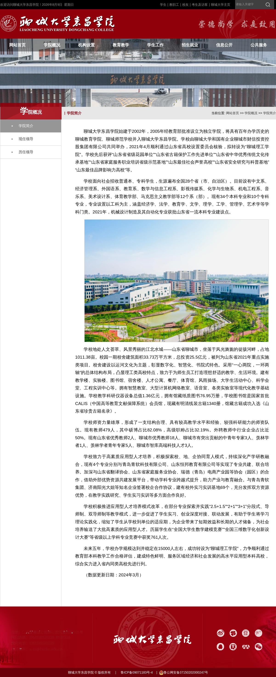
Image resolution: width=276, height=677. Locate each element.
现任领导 (26, 139)
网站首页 (17, 45)
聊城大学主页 (220, 4)
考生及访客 (200, 4)
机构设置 (86, 45)
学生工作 (155, 45)
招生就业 (190, 45)
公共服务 (258, 45)
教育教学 (121, 45)
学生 (163, 4)
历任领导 (26, 152)
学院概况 (52, 45)
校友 (185, 4)
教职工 (174, 4)
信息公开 (224, 45)
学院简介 (269, 113)
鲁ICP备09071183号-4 (136, 672)
